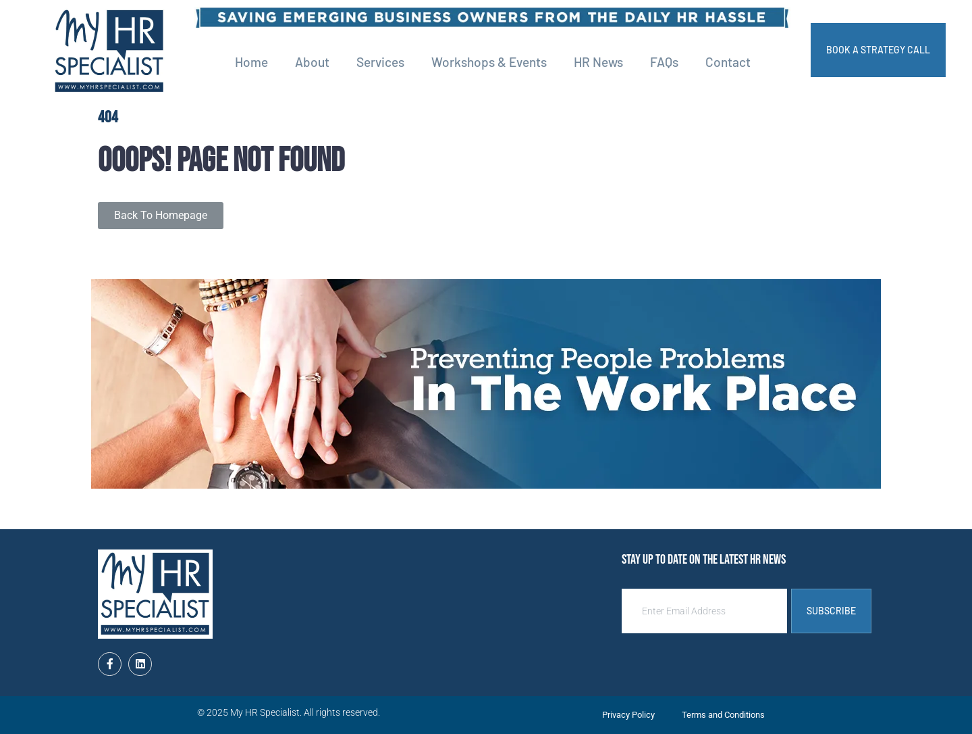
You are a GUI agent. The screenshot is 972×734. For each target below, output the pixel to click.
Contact (728, 61)
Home (251, 61)
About (312, 61)
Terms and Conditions (723, 715)
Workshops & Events (489, 61)
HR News (598, 61)
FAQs (664, 61)
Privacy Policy (628, 715)
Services (380, 61)
